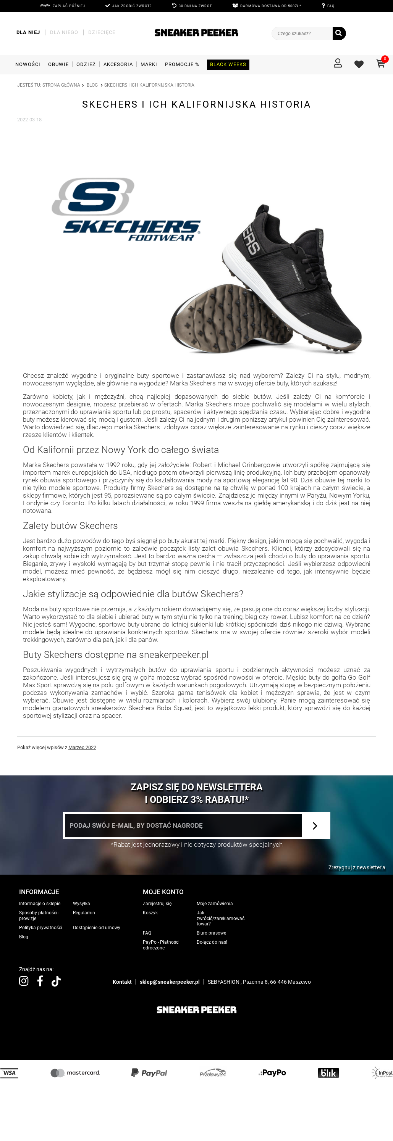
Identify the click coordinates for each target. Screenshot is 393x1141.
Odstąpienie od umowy (96, 927)
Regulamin (84, 912)
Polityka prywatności (40, 927)
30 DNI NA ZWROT (195, 6)
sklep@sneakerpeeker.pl (170, 982)
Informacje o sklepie (39, 903)
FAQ (331, 6)
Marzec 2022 (82, 747)
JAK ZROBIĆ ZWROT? (132, 6)
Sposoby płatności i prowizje (39, 915)
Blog (92, 85)
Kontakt (122, 982)
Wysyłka (81, 903)
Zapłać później (69, 6)
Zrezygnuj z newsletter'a (356, 867)
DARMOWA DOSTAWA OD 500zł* (270, 6)
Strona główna (61, 85)
